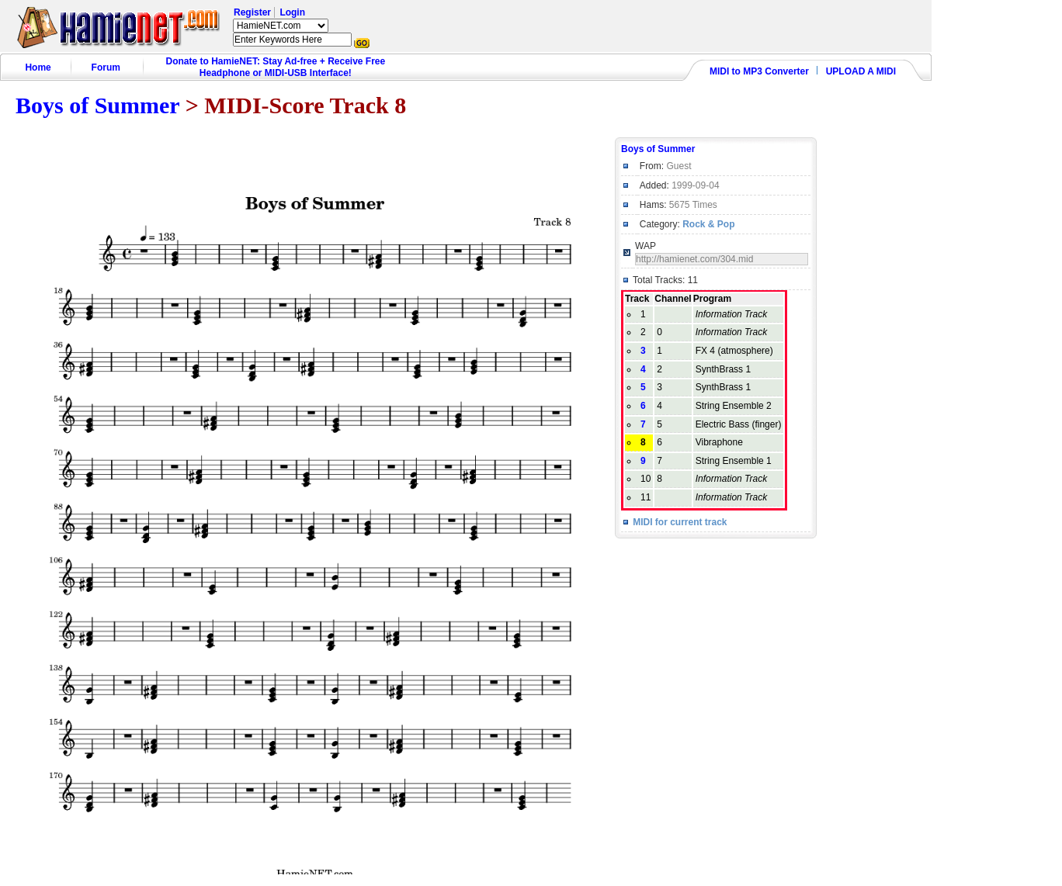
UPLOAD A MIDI (861, 71)
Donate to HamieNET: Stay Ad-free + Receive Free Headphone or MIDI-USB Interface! (276, 67)
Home (37, 67)
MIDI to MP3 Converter (759, 71)
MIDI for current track (680, 522)
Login (292, 12)
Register (252, 12)
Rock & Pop (708, 224)
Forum (106, 67)
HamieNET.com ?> (280, 26)
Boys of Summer (97, 105)
